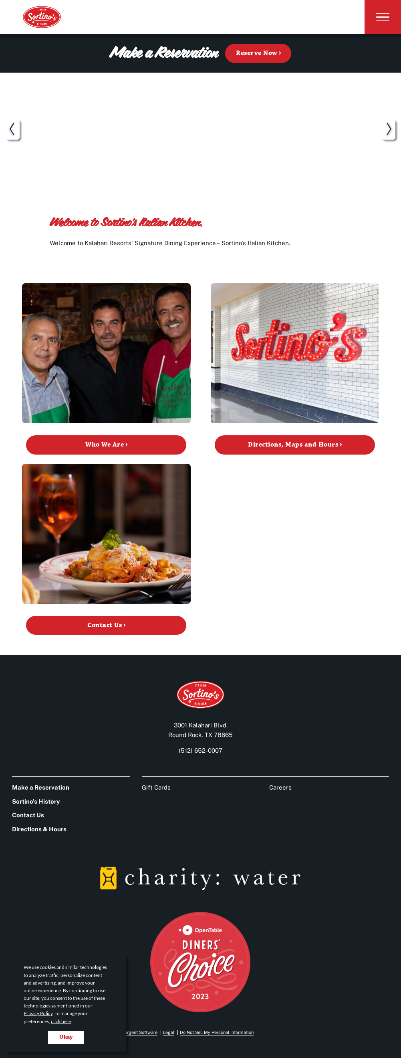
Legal (168, 1032)
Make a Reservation (40, 787)
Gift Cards (156, 787)
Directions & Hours (39, 829)
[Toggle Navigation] (380, 17)
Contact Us (28, 815)
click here (61, 1021)
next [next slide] (388, 131)
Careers (280, 787)
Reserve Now (256, 53)
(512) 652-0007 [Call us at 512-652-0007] (200, 750)
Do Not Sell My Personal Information (217, 1032)
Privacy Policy (38, 1013)
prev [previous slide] (13, 131)
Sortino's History (36, 801)
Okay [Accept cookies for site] (66, 1037)
